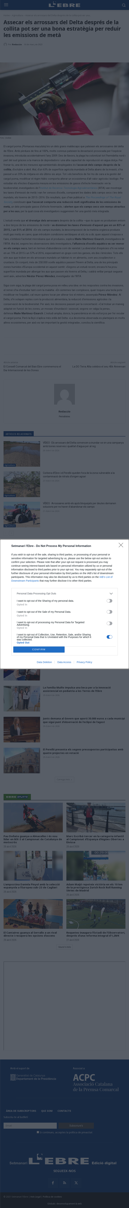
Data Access (64, 662)
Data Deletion (44, 662)
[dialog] (64, 604)
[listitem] (64, 593)
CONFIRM (39, 649)
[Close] (122, 546)
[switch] (109, 601)
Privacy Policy (84, 662)
